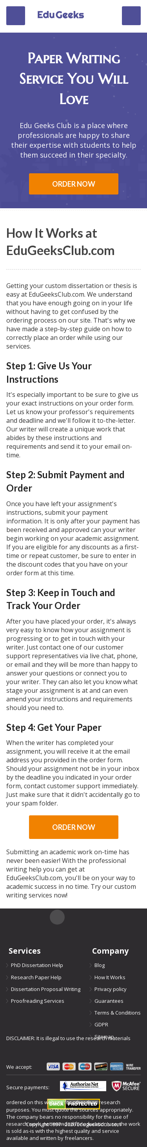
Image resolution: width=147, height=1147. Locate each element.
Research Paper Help (36, 977)
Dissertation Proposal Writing (45, 989)
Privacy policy (110, 989)
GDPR (101, 1024)
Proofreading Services (37, 1000)
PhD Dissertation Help (37, 965)
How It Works (109, 977)
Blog (99, 965)
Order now (73, 184)
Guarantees (108, 1000)
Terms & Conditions (117, 1012)
